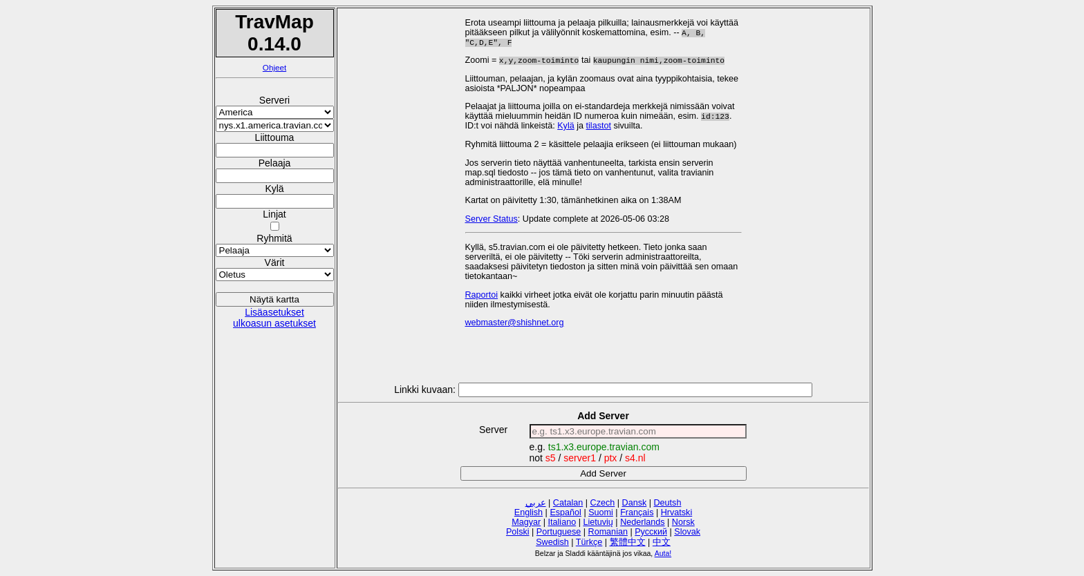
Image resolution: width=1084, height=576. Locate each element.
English (528, 512)
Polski (518, 532)
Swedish (552, 542)
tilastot (598, 128)
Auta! (663, 553)
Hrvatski (676, 512)
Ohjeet (274, 67)
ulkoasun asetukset (274, 323)
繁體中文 (628, 542)
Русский (651, 532)
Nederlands (642, 522)
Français (636, 512)
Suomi (600, 512)
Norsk (683, 522)
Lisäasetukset (274, 312)
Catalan (568, 503)
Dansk (634, 503)
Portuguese (558, 532)
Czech (602, 503)
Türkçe (589, 542)
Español (565, 512)
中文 (662, 542)
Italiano (562, 522)
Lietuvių (598, 522)
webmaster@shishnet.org (514, 325)
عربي (535, 503)
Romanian (608, 532)
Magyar (526, 522)
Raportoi (481, 298)
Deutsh (668, 503)
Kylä (565, 128)
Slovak (687, 532)
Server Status (491, 222)
